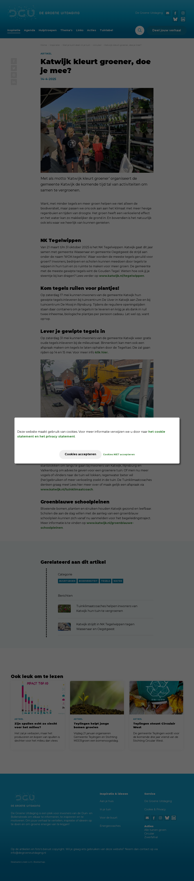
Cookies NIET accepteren (119, 454)
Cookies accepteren (80, 454)
